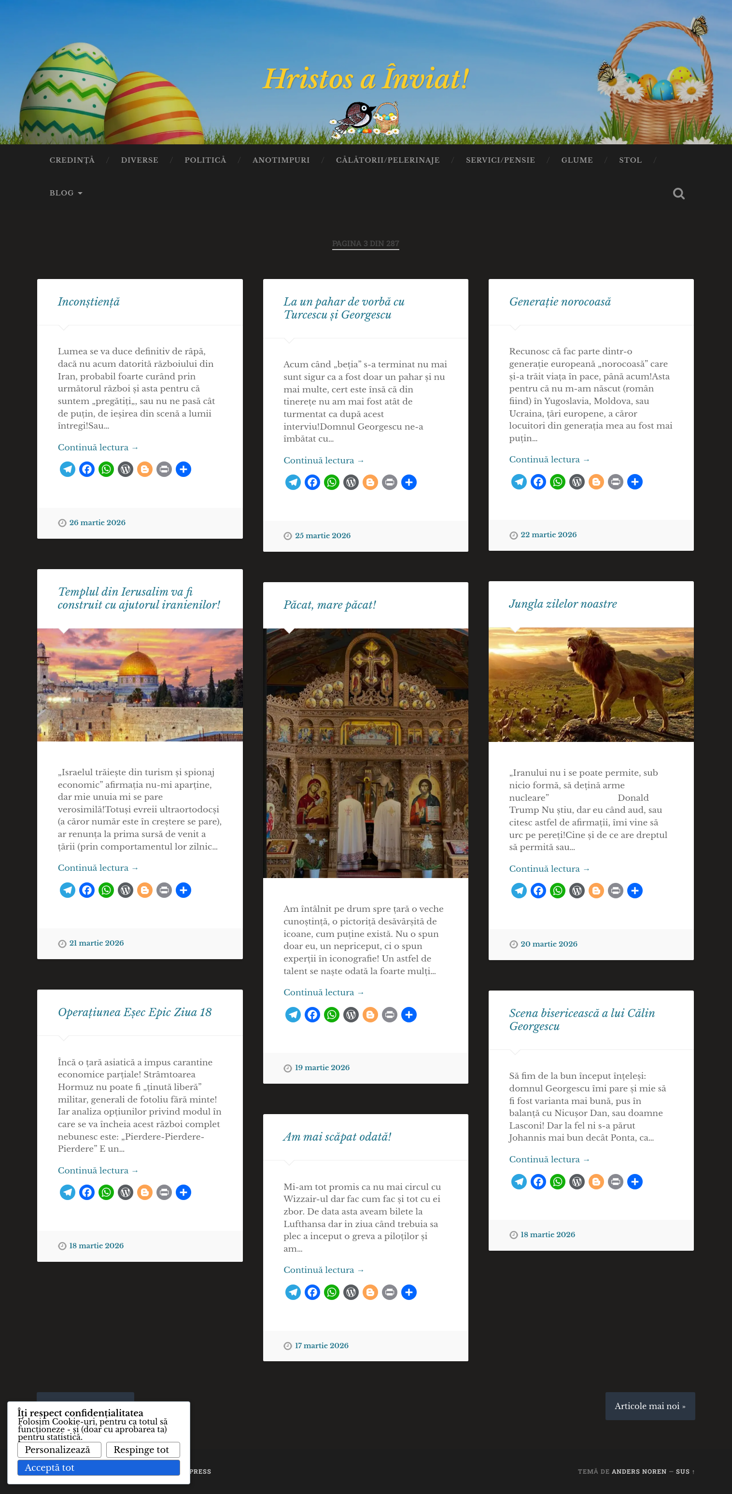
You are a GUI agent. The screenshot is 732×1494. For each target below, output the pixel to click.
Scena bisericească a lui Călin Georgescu (582, 1019)
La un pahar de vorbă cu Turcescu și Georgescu (344, 308)
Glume (577, 160)
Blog (62, 193)
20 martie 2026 (549, 944)
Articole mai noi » (650, 1406)
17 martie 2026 (322, 1345)
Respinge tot (141, 1450)
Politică (206, 160)
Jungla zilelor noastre (563, 604)
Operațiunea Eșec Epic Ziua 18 (135, 1012)
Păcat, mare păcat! (329, 605)
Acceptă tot (49, 1468)
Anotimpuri (281, 160)
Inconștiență (89, 301)
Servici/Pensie (500, 160)
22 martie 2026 (549, 535)
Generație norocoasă (560, 301)
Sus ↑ (685, 1471)
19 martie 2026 (322, 1067)
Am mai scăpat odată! (337, 1137)
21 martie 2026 (97, 943)
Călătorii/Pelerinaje (388, 160)
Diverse (140, 160)
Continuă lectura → (98, 447)
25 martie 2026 (323, 535)
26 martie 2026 (98, 522)
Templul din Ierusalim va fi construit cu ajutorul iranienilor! (139, 598)
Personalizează (57, 1450)
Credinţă (72, 160)
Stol (630, 160)
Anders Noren (639, 1471)
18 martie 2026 (97, 1246)
